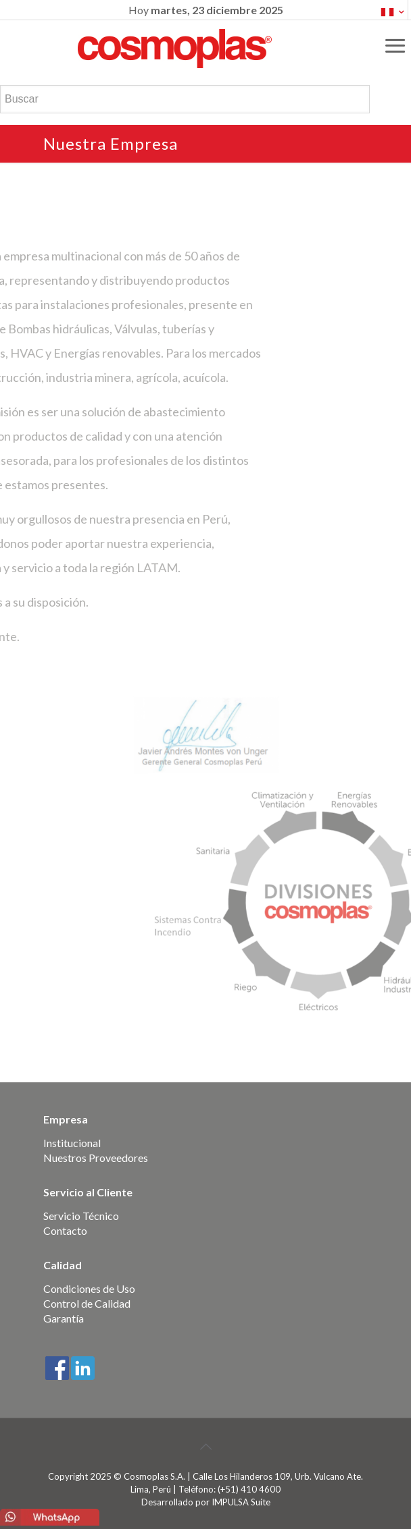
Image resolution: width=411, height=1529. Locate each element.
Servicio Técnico (81, 1215)
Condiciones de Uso (89, 1288)
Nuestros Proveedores (95, 1157)
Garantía (63, 1318)
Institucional (72, 1142)
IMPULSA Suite (241, 1502)
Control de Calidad (86, 1303)
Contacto (65, 1230)
